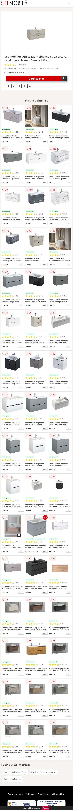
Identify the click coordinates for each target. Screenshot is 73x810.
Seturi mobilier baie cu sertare (44, 772)
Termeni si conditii (16, 794)
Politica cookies (57, 794)
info (21, 141)
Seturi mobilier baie (12, 779)
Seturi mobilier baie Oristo (15, 772)
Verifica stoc (48, 78)
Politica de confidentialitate (37, 794)
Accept (46, 808)
